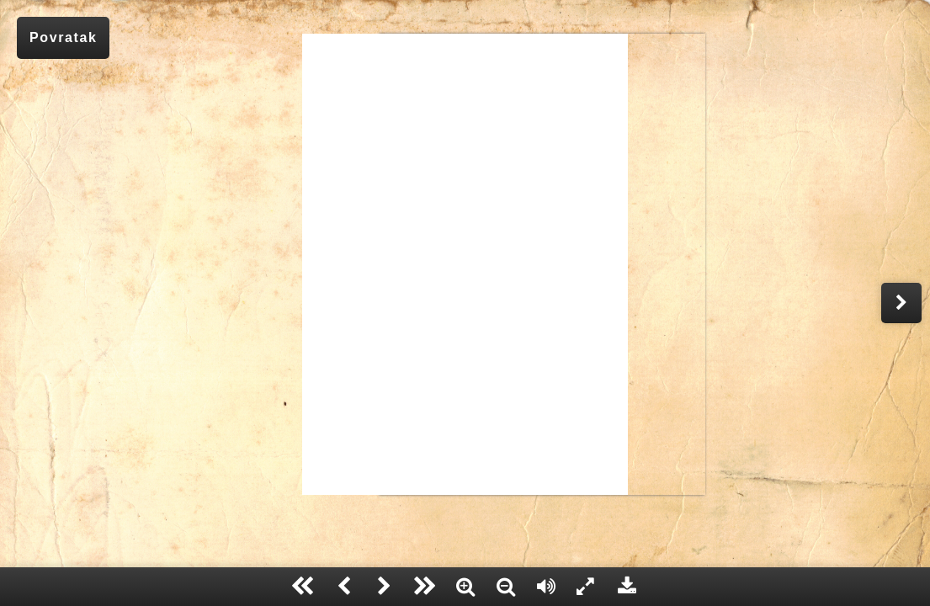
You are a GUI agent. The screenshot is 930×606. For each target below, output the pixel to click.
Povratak (63, 37)
